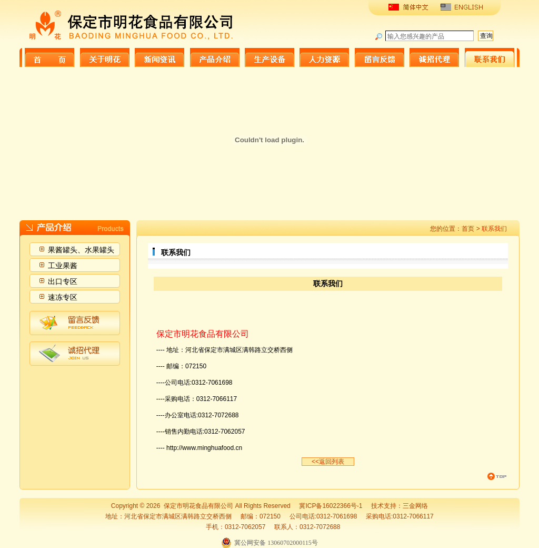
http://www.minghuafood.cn (204, 448)
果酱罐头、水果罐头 (81, 250)
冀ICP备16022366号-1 (330, 506)
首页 (468, 228)
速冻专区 (62, 297)
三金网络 (415, 506)
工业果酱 (62, 265)
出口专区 (62, 281)
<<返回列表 (328, 461)
